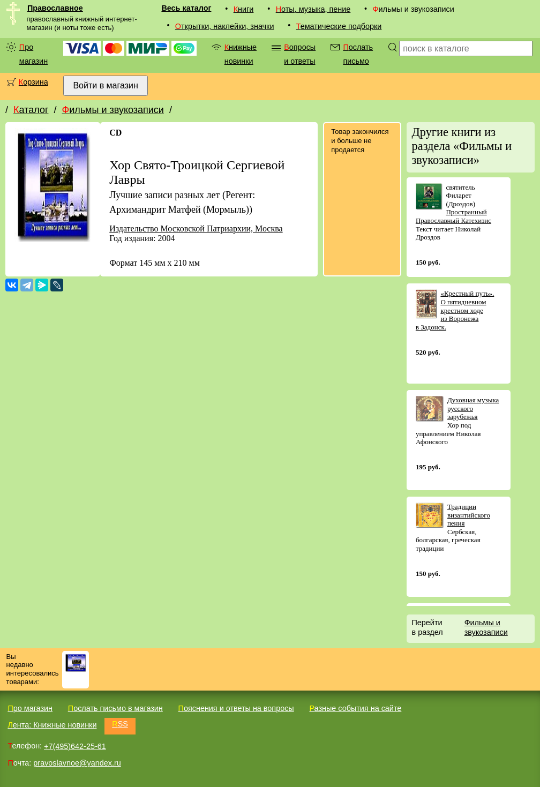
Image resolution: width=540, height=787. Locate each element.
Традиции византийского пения (468, 515)
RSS (120, 723)
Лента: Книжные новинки (52, 725)
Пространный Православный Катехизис (453, 216)
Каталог (30, 109)
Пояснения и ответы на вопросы (236, 708)
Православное (55, 8)
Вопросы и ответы (300, 54)
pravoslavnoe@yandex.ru (77, 763)
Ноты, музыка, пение (313, 9)
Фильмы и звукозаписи (112, 109)
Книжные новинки (240, 54)
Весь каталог (186, 8)
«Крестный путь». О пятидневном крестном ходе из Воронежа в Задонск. (455, 310)
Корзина (33, 82)
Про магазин (33, 54)
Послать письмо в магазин (115, 708)
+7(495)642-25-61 (75, 745)
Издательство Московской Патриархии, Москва (195, 228)
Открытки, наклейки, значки (224, 26)
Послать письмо (358, 54)
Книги (244, 9)
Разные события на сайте (355, 708)
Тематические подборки (339, 26)
